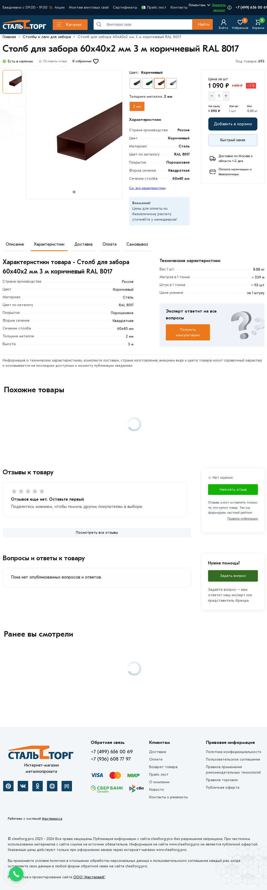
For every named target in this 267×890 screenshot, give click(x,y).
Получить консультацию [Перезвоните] (188, 332)
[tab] (74, 191)
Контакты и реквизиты (168, 797)
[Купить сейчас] (232, 140)
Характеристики (49, 244)
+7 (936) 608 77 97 (111, 759)
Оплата (109, 244)
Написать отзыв (233, 489)
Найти (203, 24)
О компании (159, 782)
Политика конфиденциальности (233, 752)
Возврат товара (163, 767)
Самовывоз (137, 244)
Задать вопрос (233, 576)
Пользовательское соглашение (233, 759)
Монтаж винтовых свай (89, 7)
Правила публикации (242, 518)
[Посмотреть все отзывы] (97, 532)
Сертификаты (125, 7)
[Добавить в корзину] (232, 123)
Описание (15, 244)
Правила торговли (222, 780)
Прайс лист (153, 7)
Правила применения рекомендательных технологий (233, 770)
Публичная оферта (222, 787)
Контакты (179, 7)
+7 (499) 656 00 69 (112, 752)
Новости (156, 789)
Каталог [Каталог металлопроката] (69, 24)
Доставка (83, 244)
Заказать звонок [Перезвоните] (219, 7)
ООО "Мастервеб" (89, 877)
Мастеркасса (52, 818)
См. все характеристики (147, 188)
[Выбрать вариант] (135, 83)
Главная (9, 36)
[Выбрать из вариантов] (137, 106)
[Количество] (219, 96)
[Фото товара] (74, 134)
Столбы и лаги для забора (47, 36)
